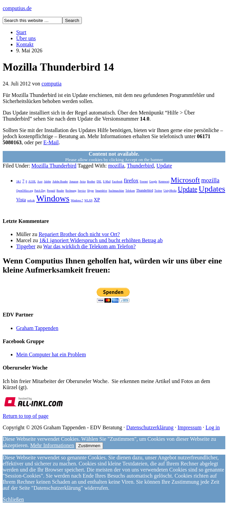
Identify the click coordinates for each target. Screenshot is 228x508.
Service (82, 190)
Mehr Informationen (52, 445)
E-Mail (51, 142)
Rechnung (70, 190)
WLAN (89, 200)
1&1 (18, 181)
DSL (99, 181)
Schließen (13, 499)
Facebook (117, 181)
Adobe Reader (60, 181)
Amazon (73, 181)
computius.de (17, 8)
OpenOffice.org (24, 190)
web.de (31, 200)
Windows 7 (77, 200)
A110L (32, 181)
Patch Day (39, 190)
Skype (90, 190)
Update (164, 166)
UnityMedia (169, 190)
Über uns (26, 38)
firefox (131, 180)
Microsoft (185, 180)
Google (153, 181)
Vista (21, 199)
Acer (40, 181)
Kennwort (164, 181)
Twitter (158, 190)
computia (51, 83)
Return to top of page (25, 416)
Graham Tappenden (37, 328)
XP (97, 199)
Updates (212, 188)
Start (21, 32)
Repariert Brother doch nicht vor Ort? (79, 234)
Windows (53, 198)
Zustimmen (89, 445)
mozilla (116, 166)
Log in (212, 427)
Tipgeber (25, 246)
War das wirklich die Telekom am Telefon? (89, 246)
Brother (91, 181)
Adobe (47, 181)
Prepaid (51, 190)
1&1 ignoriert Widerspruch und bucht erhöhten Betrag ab (101, 240)
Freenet (144, 181)
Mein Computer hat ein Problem (51, 354)
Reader (60, 190)
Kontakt (25, 44)
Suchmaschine (116, 190)
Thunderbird (140, 166)
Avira (83, 181)
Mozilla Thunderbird (53, 166)
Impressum (189, 427)
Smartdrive (101, 190)
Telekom (130, 190)
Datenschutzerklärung (149, 427)
